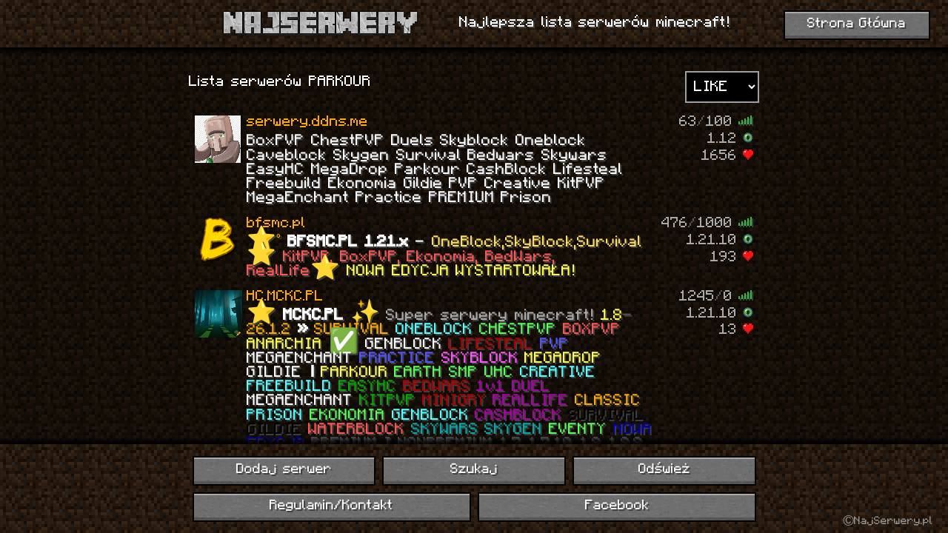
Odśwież (664, 469)
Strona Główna (857, 24)
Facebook (617, 506)
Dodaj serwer (284, 469)
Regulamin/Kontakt (331, 506)
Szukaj (474, 469)
